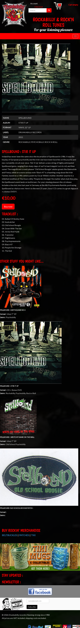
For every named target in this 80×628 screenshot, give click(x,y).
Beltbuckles (9, 535)
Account (34, 3)
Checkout (38, 6)
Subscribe (32, 607)
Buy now (8, 206)
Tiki (33, 535)
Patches (24, 535)
